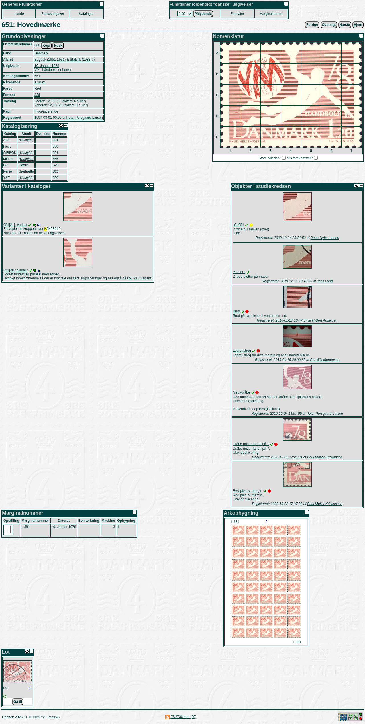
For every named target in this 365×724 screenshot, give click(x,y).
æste (345, 25)
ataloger (86, 14)
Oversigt (329, 25)
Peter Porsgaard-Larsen (84, 118)
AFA (6, 140)
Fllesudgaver (52, 14)
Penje (7, 171)
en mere (239, 272)
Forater (237, 14)
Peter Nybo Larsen (325, 238)
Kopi (46, 46)
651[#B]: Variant (15, 271)
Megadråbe (241, 392)
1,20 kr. (40, 82)
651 (6, 688)
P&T (6, 165)
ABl (37, 95)
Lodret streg (242, 351)
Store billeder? (269, 158)
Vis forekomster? (300, 158)
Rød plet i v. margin (247, 491)
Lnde (19, 14)
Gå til (17, 702)
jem (358, 25)
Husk (58, 46)
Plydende (203, 14)
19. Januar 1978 (46, 66)
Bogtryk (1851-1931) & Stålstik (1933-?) (64, 60)
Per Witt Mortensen (324, 360)
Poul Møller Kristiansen (324, 457)
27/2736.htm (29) (183, 717)
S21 (55, 171)
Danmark (41, 53)
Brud (236, 311)
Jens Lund (325, 281)
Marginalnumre (271, 14)
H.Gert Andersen (325, 320)
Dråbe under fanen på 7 (251, 444)
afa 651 (238, 225)
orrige (312, 25)
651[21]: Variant (15, 225)
